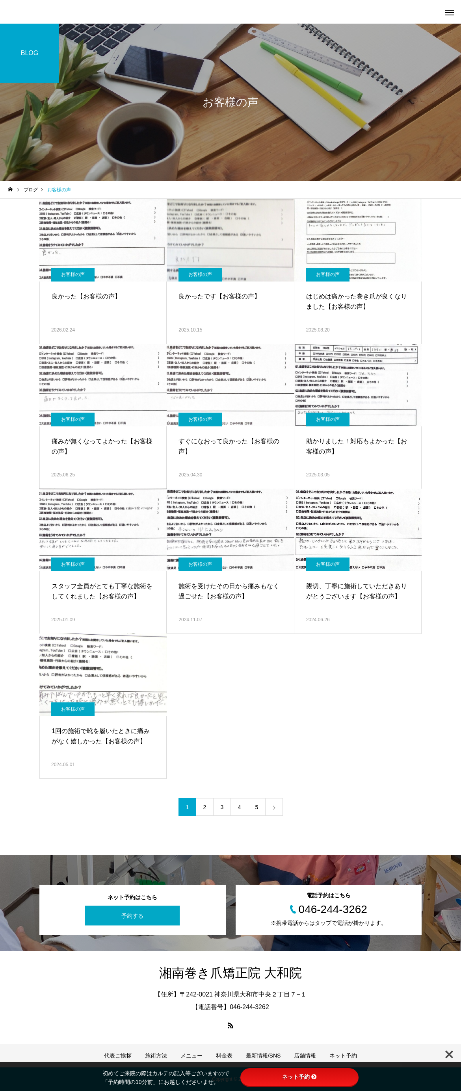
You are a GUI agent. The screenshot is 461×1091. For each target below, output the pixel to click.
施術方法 (156, 1055)
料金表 (224, 1055)
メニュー (191, 1055)
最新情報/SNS (263, 1055)
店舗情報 (305, 1055)
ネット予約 (343, 1055)
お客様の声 (73, 274)
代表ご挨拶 (118, 1055)
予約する (132, 916)
